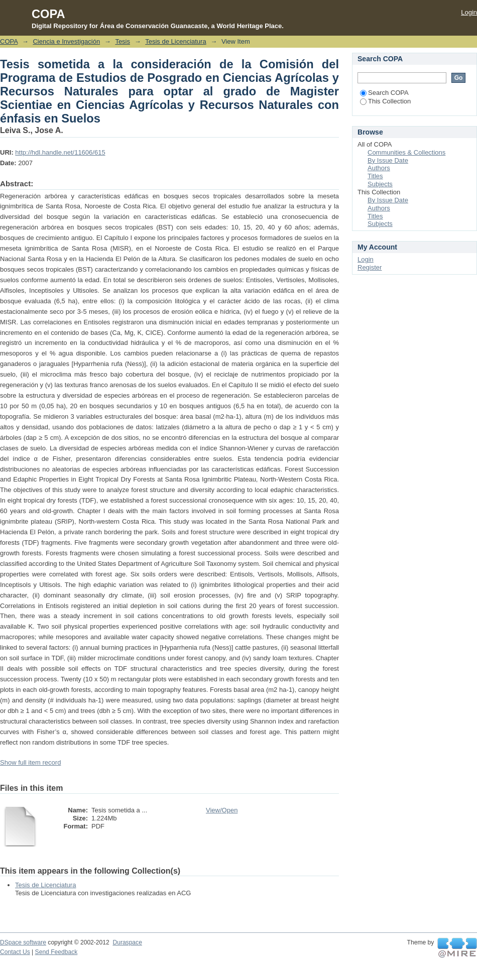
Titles (375, 176)
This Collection (385, 101)
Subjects (380, 184)
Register (369, 267)
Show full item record (30, 762)
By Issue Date (388, 160)
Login (469, 12)
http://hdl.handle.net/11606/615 (60, 152)
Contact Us (15, 951)
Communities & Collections (406, 152)
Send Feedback (56, 951)
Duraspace (127, 942)
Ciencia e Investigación (66, 41)
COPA (9, 41)
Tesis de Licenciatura (175, 41)
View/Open (221, 810)
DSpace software (23, 942)
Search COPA (384, 92)
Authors (379, 168)
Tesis (122, 41)
